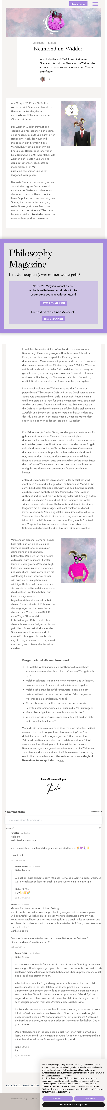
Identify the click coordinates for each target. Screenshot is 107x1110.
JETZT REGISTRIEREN (53, 303)
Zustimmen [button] (89, 1098)
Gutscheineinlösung (18, 1098)
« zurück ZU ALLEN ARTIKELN (23, 1085)
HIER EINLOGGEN (53, 318)
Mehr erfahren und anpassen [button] (73, 1104)
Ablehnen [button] (57, 1098)
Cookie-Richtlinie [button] (53, 1075)
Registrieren (78, 3)
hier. (61, 761)
